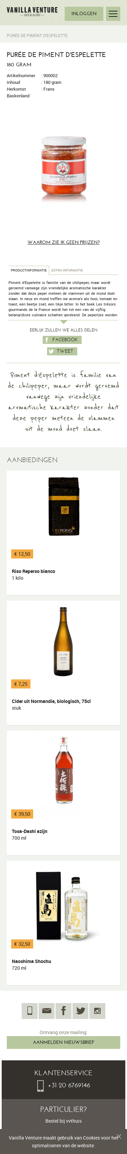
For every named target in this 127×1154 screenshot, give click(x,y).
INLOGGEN (84, 14)
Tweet (60, 351)
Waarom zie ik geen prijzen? (63, 242)
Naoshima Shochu (31, 964)
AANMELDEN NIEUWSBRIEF (63, 1042)
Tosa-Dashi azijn (29, 834)
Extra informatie (67, 270)
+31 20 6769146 (63, 1085)
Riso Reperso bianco (33, 574)
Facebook (60, 340)
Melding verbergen (116, 1137)
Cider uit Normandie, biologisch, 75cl (51, 704)
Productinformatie (29, 270)
